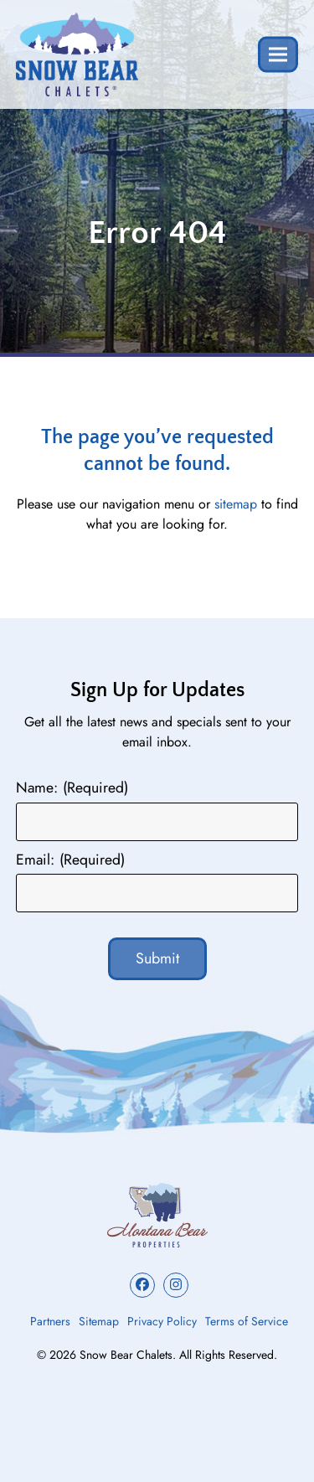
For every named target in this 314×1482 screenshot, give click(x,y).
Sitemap (99, 1321)
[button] (278, 54)
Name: (72, 787)
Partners (50, 1321)
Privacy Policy (162, 1321)
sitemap (235, 504)
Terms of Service (246, 1321)
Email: (70, 859)
